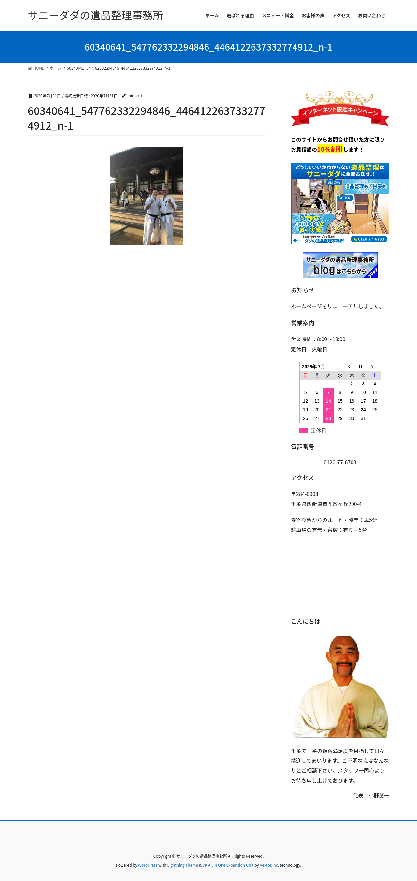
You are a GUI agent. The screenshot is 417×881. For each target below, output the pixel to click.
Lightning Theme (182, 865)
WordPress (148, 865)
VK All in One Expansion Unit (228, 865)
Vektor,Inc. (269, 865)
